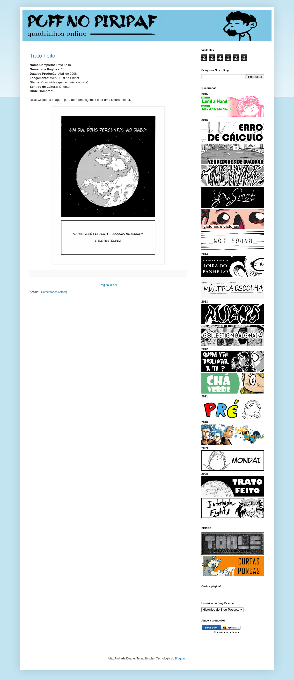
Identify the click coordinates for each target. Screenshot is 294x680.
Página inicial (108, 285)
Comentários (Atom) (54, 292)
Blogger (180, 658)
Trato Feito (42, 56)
